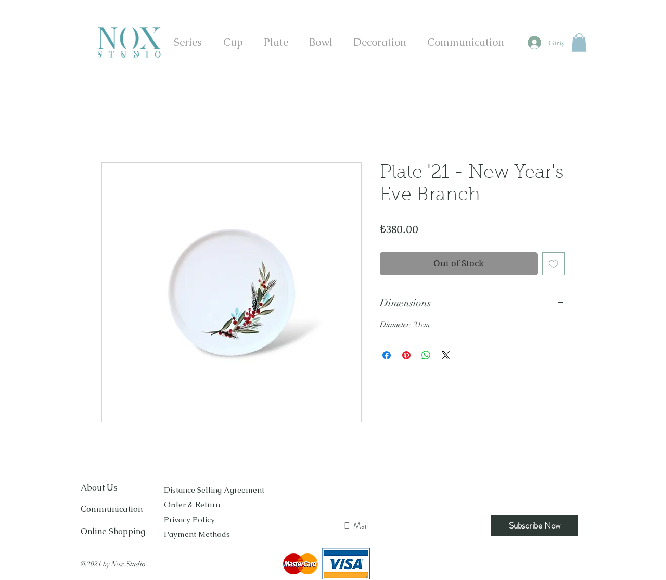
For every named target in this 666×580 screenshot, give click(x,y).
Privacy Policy (189, 519)
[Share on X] (446, 355)
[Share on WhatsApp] (426, 355)
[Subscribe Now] (534, 525)
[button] (579, 42)
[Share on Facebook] (386, 355)
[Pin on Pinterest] (406, 355)
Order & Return (193, 504)
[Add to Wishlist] (553, 263)
